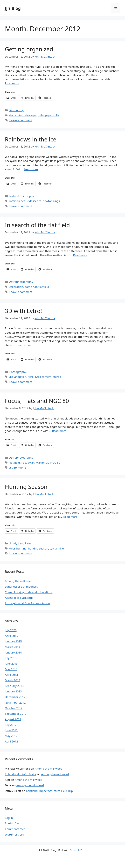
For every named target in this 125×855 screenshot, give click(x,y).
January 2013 (13, 691)
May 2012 (11, 736)
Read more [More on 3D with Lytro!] (24, 345)
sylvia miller (57, 548)
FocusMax (27, 462)
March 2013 (12, 680)
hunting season (38, 548)
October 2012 (13, 708)
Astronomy (16, 110)
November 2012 (15, 702)
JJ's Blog (13, 8)
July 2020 (11, 630)
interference (17, 201)
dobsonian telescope (22, 115)
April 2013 (11, 675)
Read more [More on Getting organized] (12, 83)
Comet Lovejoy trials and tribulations (28, 592)
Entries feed (12, 823)
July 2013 (11, 658)
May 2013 (11, 669)
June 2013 (11, 663)
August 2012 (13, 719)
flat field (43, 287)
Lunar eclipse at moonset (21, 586)
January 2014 (13, 652)
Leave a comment (20, 120)
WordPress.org (14, 834)
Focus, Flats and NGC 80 (37, 401)
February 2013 (14, 686)
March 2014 (12, 647)
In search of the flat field (37, 225)
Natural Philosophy (21, 196)
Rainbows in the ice (30, 139)
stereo (57, 377)
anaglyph (20, 377)
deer (12, 548)
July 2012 (11, 725)
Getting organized (29, 49)
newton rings (51, 201)
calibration (16, 287)
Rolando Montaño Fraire (20, 774)
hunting (21, 548)
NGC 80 (55, 462)
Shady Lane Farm (20, 543)
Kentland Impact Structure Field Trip (49, 791)
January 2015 (13, 641)
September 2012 (15, 713)
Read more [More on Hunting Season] (70, 517)
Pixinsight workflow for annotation (27, 603)
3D (11, 377)
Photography (17, 372)
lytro (31, 377)
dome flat (31, 287)
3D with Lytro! (23, 311)
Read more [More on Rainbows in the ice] (31, 169)
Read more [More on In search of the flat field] (80, 255)
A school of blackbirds (19, 598)
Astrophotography (21, 282)
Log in (9, 818)
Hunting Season (26, 486)
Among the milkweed (19, 581)
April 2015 (11, 636)
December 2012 (15, 697)
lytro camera (43, 377)
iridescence (34, 201)
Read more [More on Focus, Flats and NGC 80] (59, 431)
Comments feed (15, 829)
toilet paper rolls (48, 115)
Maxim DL (42, 462)
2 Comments (17, 468)
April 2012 (11, 741)
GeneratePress (78, 850)
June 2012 (11, 730)
